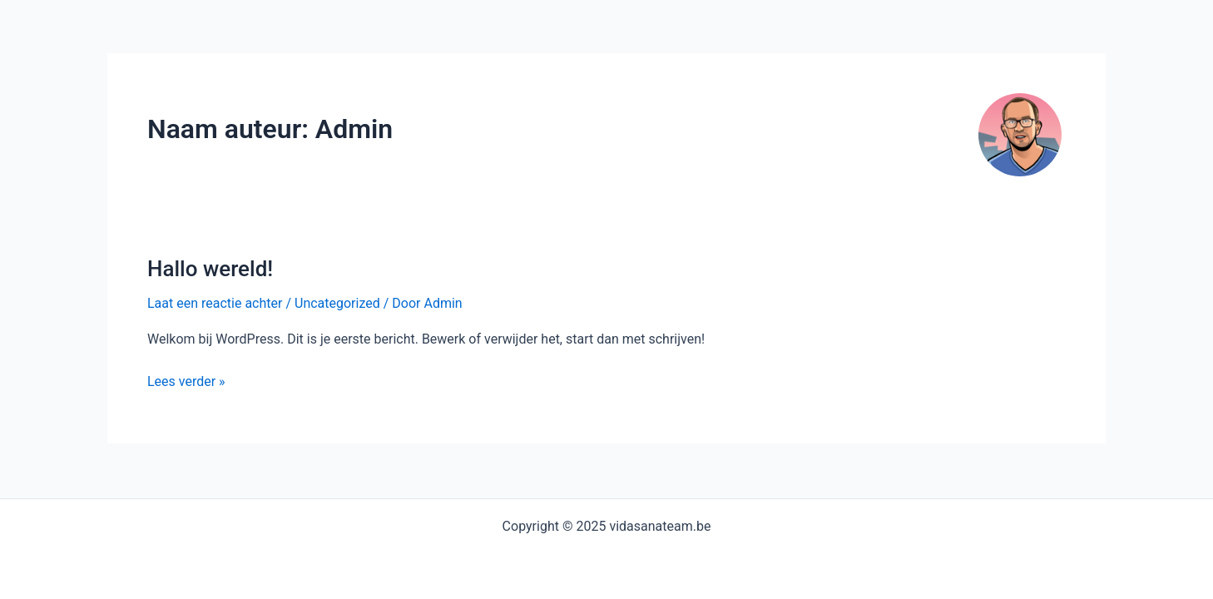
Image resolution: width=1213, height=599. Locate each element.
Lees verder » (186, 382)
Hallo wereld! (210, 268)
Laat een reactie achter (214, 303)
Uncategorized (337, 303)
